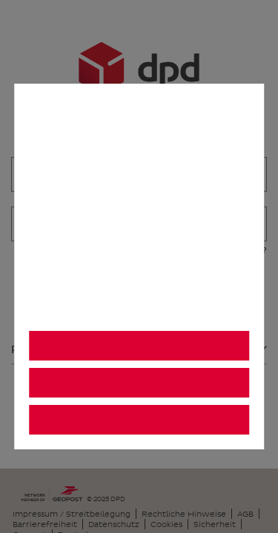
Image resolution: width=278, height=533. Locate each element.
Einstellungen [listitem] (139, 420)
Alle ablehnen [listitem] (139, 383)
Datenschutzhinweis (83, 313)
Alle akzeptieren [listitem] (139, 346)
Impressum (197, 313)
